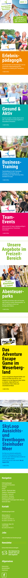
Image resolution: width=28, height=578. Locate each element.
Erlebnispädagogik (7, 483)
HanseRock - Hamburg (8, 496)
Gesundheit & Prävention (8, 485)
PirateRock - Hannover (8, 494)
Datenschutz (5, 566)
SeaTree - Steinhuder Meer (8, 490)
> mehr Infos (5, 71)
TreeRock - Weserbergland (8, 492)
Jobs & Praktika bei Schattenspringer (11, 538)
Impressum (5, 570)
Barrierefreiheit (6, 568)
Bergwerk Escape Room (8, 498)
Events (3, 488)
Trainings (4, 487)
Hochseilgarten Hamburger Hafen (10, 500)
